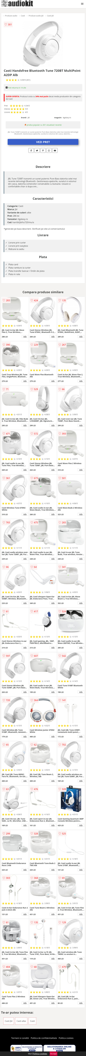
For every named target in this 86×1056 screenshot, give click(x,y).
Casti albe (21, 1021)
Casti (23, 15)
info (25, 336)
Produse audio (11, 15)
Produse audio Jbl (36, 15)
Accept (53, 1053)
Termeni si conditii (20, 1038)
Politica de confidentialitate (44, 1038)
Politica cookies (66, 1038)
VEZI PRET (43, 142)
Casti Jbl (50, 15)
